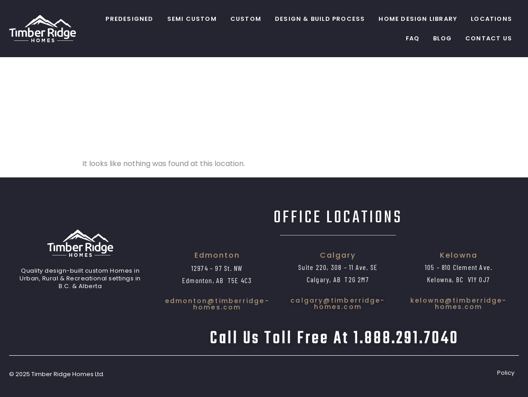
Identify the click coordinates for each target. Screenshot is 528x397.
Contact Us (488, 38)
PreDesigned (129, 19)
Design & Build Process (320, 19)
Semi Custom (192, 19)
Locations (491, 19)
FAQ (413, 38)
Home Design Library (418, 19)
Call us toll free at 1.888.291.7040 (334, 338)
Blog (442, 38)
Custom (245, 19)
